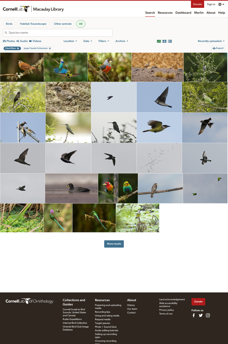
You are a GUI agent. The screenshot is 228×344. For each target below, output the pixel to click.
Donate (197, 4)
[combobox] (60, 32)
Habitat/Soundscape (33, 23)
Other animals (63, 23)
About (210, 12)
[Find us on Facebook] (193, 315)
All (80, 23)
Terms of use (165, 314)
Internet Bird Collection (75, 323)
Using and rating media (107, 315)
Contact (131, 312)
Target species (102, 323)
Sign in (211, 4)
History (131, 305)
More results (114, 243)
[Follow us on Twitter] (201, 315)
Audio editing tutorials (106, 330)
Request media (102, 319)
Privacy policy (166, 310)
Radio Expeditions (72, 319)
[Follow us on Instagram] (208, 315)
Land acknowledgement (172, 299)
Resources (165, 12)
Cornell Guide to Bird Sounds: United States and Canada (74, 312)
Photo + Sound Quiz (105, 327)
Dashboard (183, 12)
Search (150, 12)
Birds (9, 23)
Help (221, 12)
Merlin (199, 12)
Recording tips (102, 312)
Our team (132, 309)
